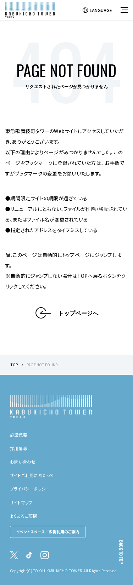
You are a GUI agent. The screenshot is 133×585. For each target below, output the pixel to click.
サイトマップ (21, 502)
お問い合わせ (22, 462)
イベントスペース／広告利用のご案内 (47, 531)
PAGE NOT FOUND (42, 364)
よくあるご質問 (24, 516)
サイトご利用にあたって (32, 475)
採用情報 (18, 448)
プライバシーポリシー (30, 489)
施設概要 (18, 435)
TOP (14, 364)
